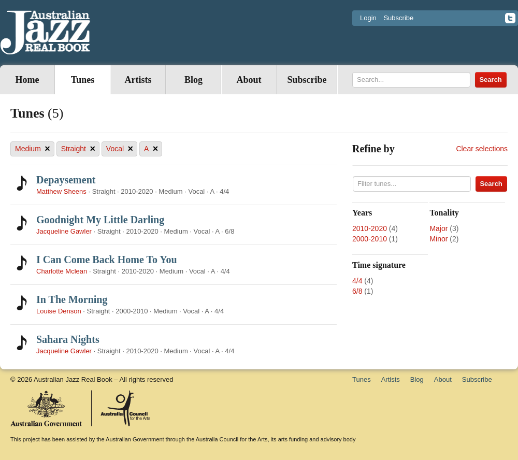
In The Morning (71, 299)
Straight (78, 148)
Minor (438, 239)
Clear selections (482, 149)
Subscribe (398, 18)
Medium (32, 148)
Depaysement (65, 179)
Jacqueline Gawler (64, 231)
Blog (193, 80)
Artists (138, 80)
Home (27, 80)
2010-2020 (369, 228)
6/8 (357, 291)
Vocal (119, 148)
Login (368, 18)
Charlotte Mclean (61, 271)
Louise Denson (58, 311)
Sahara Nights (67, 339)
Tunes (82, 80)
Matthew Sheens (61, 191)
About (248, 80)
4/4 (357, 281)
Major (438, 228)
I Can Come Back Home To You (106, 259)
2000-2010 (369, 239)
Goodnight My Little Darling (100, 219)
